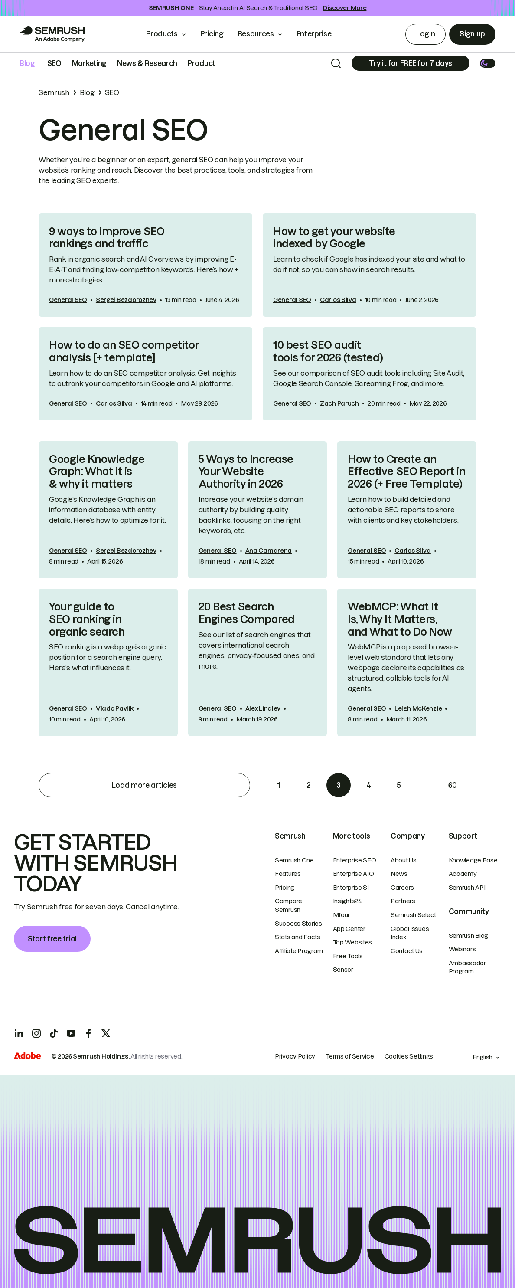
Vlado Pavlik (115, 708)
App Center (349, 928)
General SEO (68, 299)
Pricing (212, 34)
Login (425, 34)
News (399, 873)
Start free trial (52, 939)
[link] (145, 265)
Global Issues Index (410, 933)
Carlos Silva (338, 299)
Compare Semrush (288, 905)
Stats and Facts (297, 937)
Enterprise (320, 34)
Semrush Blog (469, 935)
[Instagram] (36, 1033)
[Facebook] (88, 1033)
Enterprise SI (351, 887)
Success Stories (298, 923)
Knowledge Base (473, 860)
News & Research (147, 63)
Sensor (343, 969)
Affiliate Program (299, 950)
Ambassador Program (467, 967)
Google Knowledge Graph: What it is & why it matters (96, 471)
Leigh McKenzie (418, 708)
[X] (106, 1033)
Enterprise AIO (353, 873)
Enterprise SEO (354, 860)
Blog (27, 63)
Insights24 (347, 901)
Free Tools (348, 956)
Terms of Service (350, 1056)
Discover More (344, 7)
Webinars (462, 949)
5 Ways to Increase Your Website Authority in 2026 (246, 471)
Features (288, 873)
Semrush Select (413, 914)
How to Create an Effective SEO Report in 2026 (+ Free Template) (406, 471)
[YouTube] (71, 1033)
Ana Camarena (268, 550)
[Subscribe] (410, 63)
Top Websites (352, 942)
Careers (402, 887)
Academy (463, 873)
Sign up (472, 34)
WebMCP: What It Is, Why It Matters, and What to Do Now (400, 619)
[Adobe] (27, 1056)
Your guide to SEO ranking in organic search (86, 619)
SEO (54, 63)
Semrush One (294, 860)
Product (201, 63)
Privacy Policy (295, 1056)
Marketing (89, 63)
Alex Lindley (263, 708)
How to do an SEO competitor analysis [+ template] (124, 351)
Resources (256, 34)
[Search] (336, 63)
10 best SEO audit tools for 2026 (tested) (328, 351)
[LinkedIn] (19, 1033)
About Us (404, 860)
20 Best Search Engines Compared (247, 613)
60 (452, 785)
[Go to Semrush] (52, 34)
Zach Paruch (339, 403)
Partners (403, 901)
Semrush (54, 92)
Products (161, 34)
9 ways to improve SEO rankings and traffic (107, 238)
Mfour (341, 914)
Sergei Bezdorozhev (126, 299)
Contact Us (407, 950)
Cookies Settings (409, 1056)
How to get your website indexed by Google (334, 238)
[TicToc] (54, 1033)
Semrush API (467, 887)
